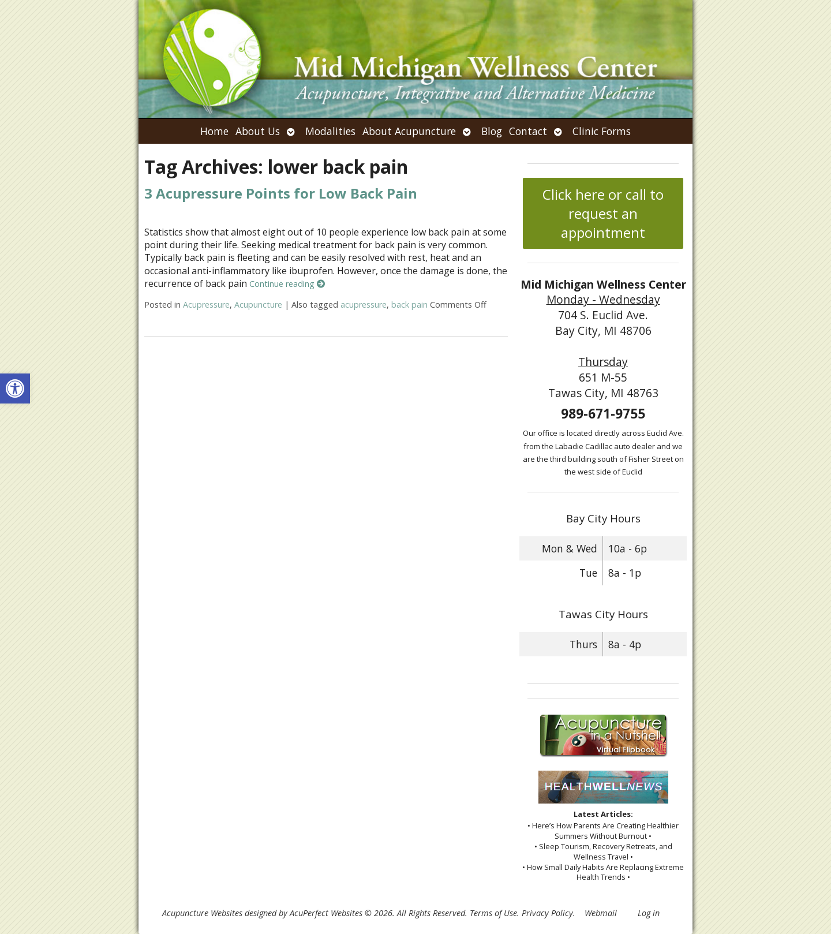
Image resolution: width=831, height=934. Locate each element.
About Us (257, 131)
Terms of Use (493, 912)
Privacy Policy (547, 912)
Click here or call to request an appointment (603, 213)
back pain (409, 304)
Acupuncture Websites (202, 912)
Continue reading (287, 283)
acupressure (363, 304)
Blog (491, 131)
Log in (649, 912)
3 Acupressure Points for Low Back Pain (280, 193)
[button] (15, 388)
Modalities (330, 131)
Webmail (601, 912)
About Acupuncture (409, 131)
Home (214, 131)
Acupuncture (258, 304)
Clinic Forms (601, 131)
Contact (528, 131)
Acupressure (206, 304)
